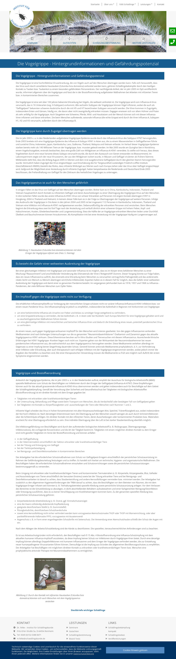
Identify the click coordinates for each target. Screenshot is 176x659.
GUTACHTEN (69, 40)
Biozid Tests (74, 638)
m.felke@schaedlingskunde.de (31, 638)
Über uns (109, 4)
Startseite (95, 4)
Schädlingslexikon (116, 635)
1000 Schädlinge (127, 4)
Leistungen (147, 4)
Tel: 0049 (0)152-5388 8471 (29, 635)
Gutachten (74, 631)
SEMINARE (32, 40)
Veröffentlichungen (117, 638)
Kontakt (160, 4)
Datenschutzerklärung (83, 653)
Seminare (73, 627)
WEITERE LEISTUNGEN (143, 40)
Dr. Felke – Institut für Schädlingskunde (35, 627)
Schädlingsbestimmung (107, 40)
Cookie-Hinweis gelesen (135, 650)
